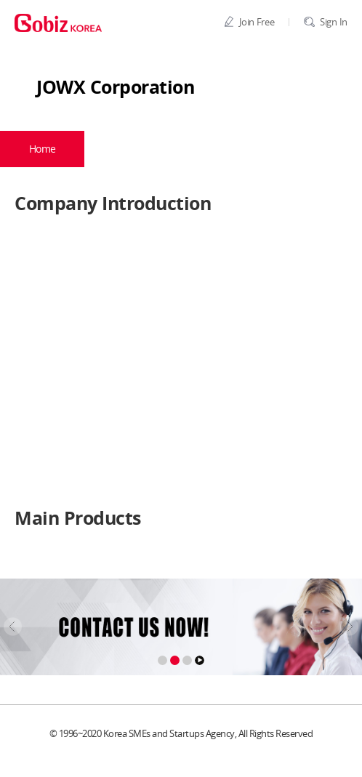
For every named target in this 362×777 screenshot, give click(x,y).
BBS (322, 149)
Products (234, 149)
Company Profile (134, 149)
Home (42, 149)
